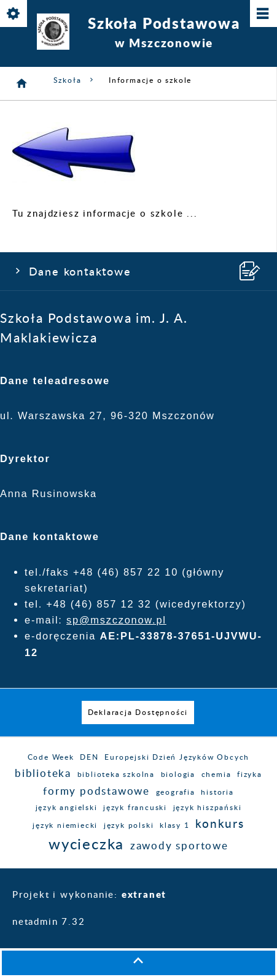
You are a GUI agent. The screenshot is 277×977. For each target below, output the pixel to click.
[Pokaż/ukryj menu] (262, 14)
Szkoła (74, 80)
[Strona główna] (22, 83)
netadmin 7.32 (48, 922)
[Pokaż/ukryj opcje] (14, 14)
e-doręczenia (60, 635)
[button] (138, 963)
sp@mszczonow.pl (116, 619)
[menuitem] (138, 712)
